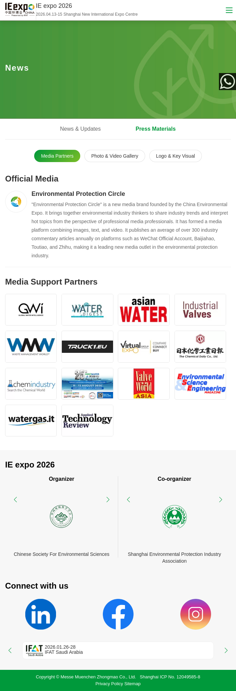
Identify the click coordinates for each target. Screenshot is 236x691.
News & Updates (80, 129)
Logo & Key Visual (175, 156)
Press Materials (156, 129)
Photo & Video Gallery (114, 156)
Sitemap (132, 683)
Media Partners (57, 156)
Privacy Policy (109, 683)
